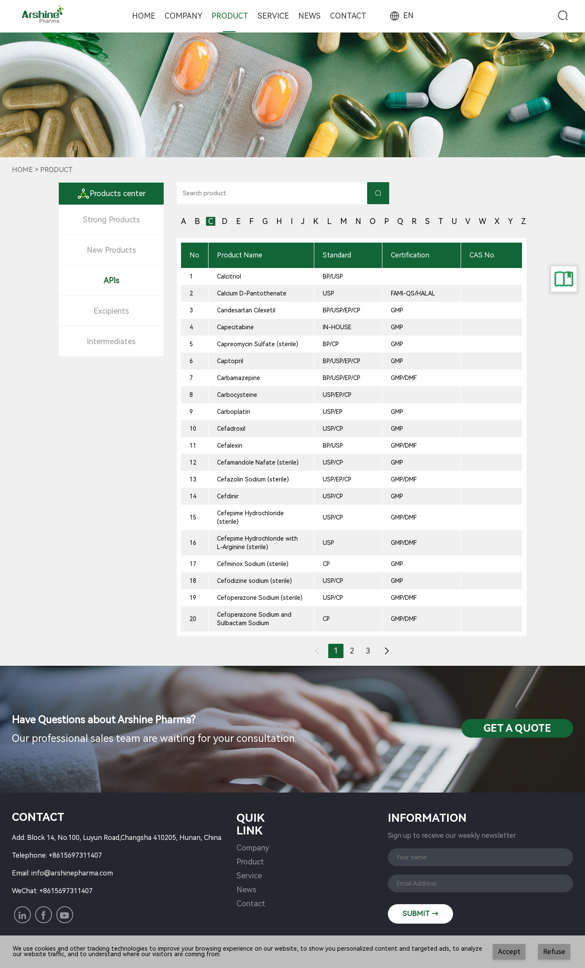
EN (401, 15)
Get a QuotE (517, 728)
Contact (348, 15)
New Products (111, 250)
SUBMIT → (420, 914)
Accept (509, 952)
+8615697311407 (75, 855)
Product (229, 15)
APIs (111, 280)
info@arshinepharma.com (72, 873)
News (309, 15)
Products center (111, 193)
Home (143, 15)
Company (183, 15)
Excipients (111, 310)
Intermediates (111, 341)
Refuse (554, 952)
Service (273, 15)
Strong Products (111, 219)
